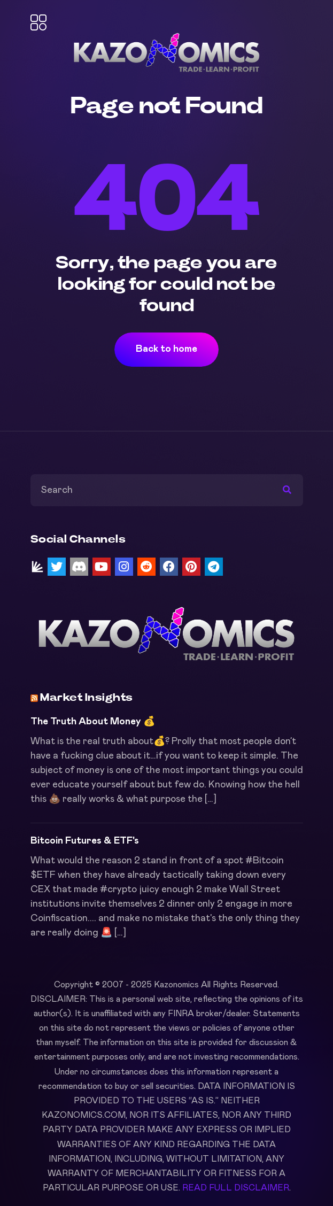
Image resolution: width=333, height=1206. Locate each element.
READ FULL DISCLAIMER (235, 1188)
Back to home (166, 349)
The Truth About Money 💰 (92, 721)
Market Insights (86, 697)
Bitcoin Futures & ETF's (84, 841)
